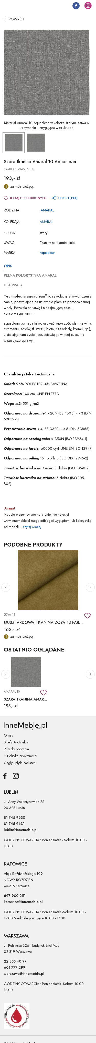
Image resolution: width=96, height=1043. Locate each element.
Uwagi (10, 242)
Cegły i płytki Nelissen (20, 762)
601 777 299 (14, 967)
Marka (9, 252)
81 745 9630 (14, 817)
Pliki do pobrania (16, 749)
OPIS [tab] (8, 265)
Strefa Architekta (16, 742)
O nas (8, 735)
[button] (5, 587)
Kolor (9, 232)
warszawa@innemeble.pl (24, 973)
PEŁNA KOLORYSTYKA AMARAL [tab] (30, 275)
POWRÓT (14, 19)
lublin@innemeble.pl (21, 829)
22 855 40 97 (15, 961)
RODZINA (11, 210)
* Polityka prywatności (20, 755)
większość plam (67, 323)
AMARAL (47, 210)
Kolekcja (11, 221)
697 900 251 (15, 895)
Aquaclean (48, 252)
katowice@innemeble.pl (23, 901)
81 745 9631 (14, 823)
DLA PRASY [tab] (13, 285)
